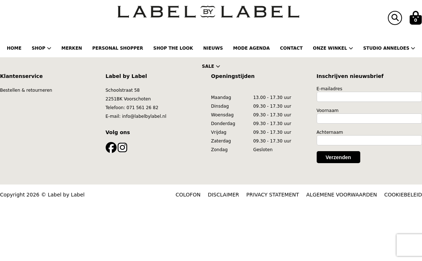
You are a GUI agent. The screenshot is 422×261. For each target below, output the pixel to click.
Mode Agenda (251, 48)
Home (14, 48)
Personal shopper (117, 48)
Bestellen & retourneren (26, 90)
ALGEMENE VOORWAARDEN (341, 195)
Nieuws (213, 48)
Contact (291, 48)
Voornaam (328, 110)
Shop (41, 48)
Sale (211, 66)
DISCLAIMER (223, 195)
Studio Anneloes (389, 48)
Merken (71, 48)
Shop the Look (173, 48)
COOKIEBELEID (403, 195)
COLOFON (188, 195)
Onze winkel (333, 48)
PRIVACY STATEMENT (272, 195)
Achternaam (330, 132)
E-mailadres (329, 88)
